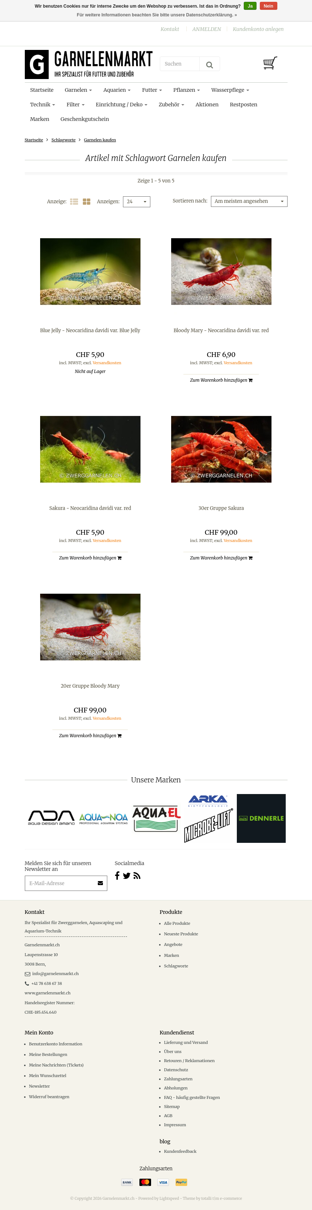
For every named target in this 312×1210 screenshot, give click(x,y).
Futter (152, 90)
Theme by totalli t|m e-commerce (212, 1198)
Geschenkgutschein (85, 119)
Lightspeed (169, 1198)
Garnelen (78, 90)
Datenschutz (176, 1069)
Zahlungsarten (178, 1078)
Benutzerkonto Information (55, 1043)
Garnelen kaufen (100, 139)
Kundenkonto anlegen (258, 29)
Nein (268, 6)
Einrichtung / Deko (121, 104)
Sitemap (172, 1106)
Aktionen (207, 104)
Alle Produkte (177, 923)
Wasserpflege (230, 90)
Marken (39, 119)
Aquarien (117, 90)
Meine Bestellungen (48, 1054)
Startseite (42, 90)
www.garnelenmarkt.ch (48, 992)
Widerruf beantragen (49, 1096)
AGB (168, 1115)
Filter (75, 104)
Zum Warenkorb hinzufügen (221, 380)
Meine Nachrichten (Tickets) (56, 1065)
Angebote (173, 944)
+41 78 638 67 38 (43, 983)
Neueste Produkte (181, 933)
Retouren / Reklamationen (189, 1060)
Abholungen (176, 1088)
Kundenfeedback (180, 1151)
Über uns (173, 1051)
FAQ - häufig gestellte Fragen (192, 1097)
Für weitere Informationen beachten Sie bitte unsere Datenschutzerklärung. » (157, 14)
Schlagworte (63, 139)
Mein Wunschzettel (47, 1075)
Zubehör (171, 104)
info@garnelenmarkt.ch (52, 973)
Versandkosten (107, 362)
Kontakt (170, 29)
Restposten (243, 104)
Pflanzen (186, 90)
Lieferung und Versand (186, 1042)
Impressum (175, 1124)
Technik (42, 104)
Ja (250, 6)
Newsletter (39, 1086)
